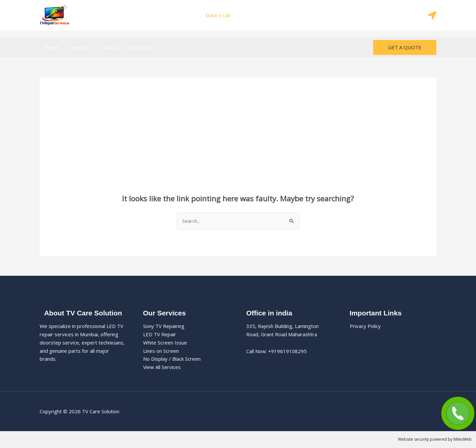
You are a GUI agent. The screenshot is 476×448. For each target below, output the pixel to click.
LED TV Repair (159, 334)
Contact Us (140, 47)
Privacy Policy (365, 326)
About (111, 47)
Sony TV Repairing (163, 326)
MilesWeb (463, 439)
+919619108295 (251, 15)
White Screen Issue (165, 342)
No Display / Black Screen (172, 358)
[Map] (432, 15)
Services (81, 47)
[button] (91, 47)
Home (52, 47)
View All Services (162, 367)
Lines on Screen (161, 350)
